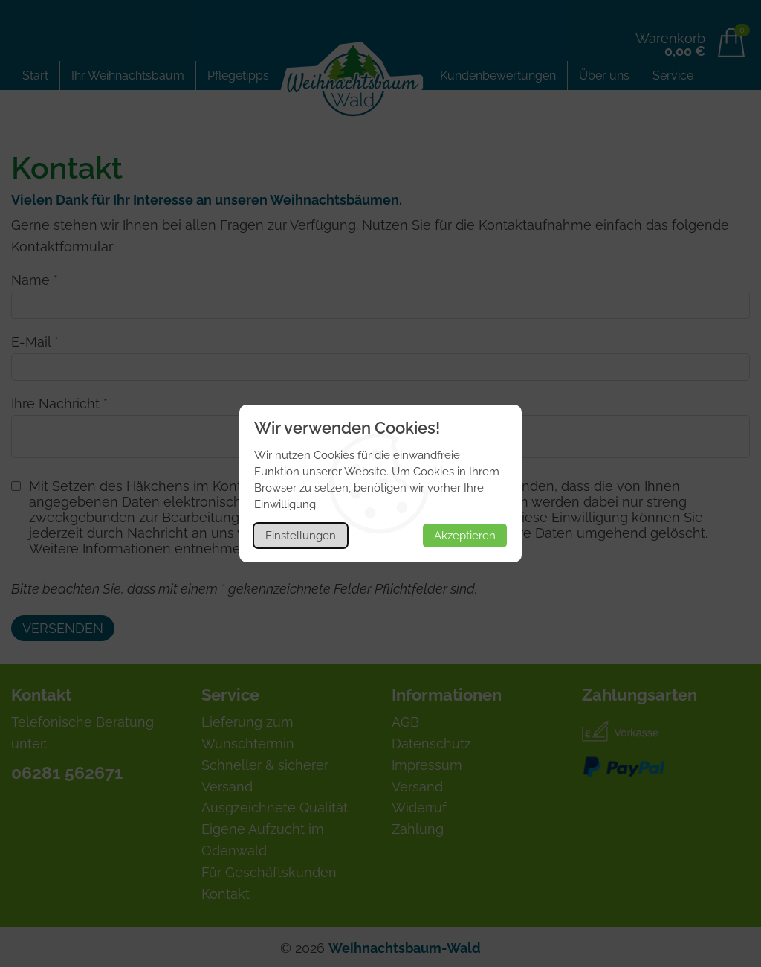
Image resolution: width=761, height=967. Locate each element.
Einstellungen (300, 535)
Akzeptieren (465, 535)
